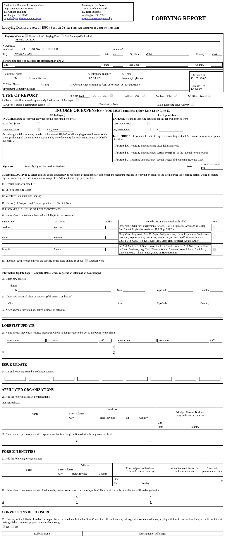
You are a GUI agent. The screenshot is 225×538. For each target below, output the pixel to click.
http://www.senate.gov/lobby (97, 18)
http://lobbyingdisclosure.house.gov (22, 18)
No (6, 526)
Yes (14, 526)
